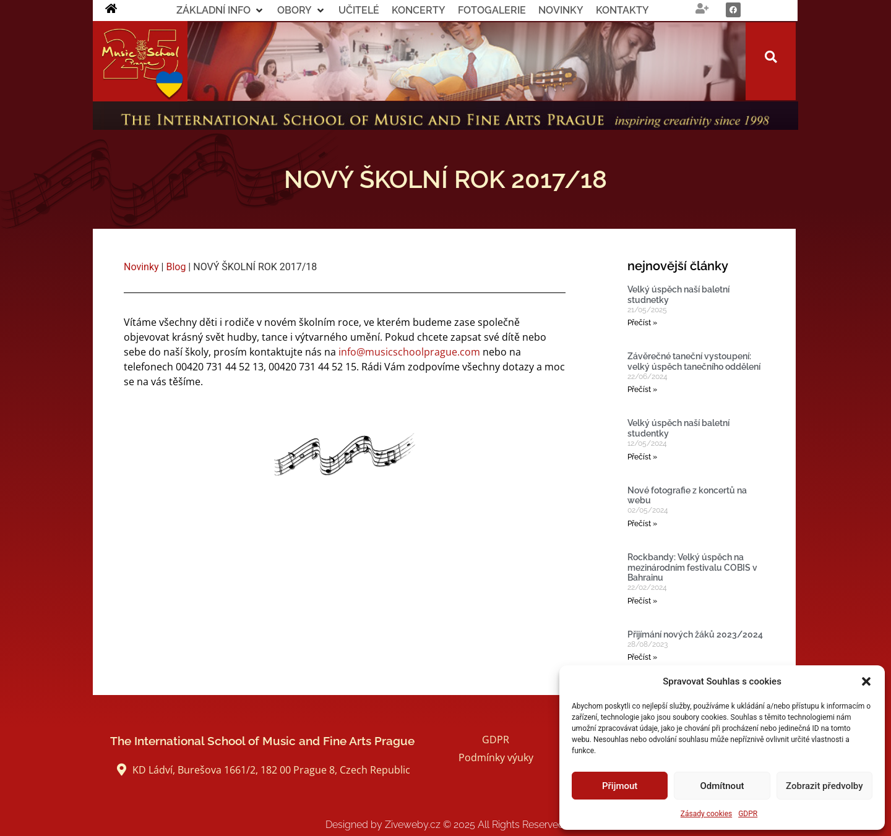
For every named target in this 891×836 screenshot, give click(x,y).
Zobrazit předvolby (824, 785)
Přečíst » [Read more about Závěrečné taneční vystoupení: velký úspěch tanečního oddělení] (642, 389)
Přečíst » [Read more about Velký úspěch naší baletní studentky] (642, 457)
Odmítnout (722, 785)
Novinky (141, 267)
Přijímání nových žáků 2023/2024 (695, 634)
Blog (176, 267)
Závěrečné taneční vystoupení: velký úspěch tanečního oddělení (693, 361)
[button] (866, 681)
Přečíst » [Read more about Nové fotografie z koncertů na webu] (642, 523)
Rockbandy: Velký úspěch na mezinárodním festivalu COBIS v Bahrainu (692, 567)
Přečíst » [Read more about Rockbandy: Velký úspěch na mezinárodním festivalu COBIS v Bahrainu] (642, 601)
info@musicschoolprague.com (409, 352)
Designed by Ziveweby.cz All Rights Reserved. (445, 824)
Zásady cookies (706, 813)
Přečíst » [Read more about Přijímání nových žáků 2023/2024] (642, 657)
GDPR (747, 813)
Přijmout (619, 785)
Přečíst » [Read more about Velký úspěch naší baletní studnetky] (642, 322)
